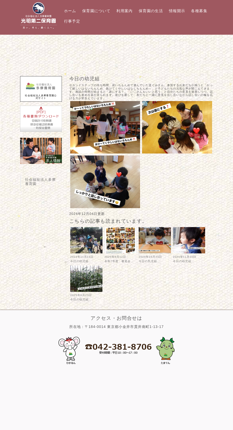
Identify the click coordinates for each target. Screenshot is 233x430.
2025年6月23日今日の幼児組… (86, 295)
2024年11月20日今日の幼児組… (189, 257)
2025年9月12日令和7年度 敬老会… (120, 257)
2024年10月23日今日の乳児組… (155, 257)
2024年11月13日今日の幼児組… (86, 257)
